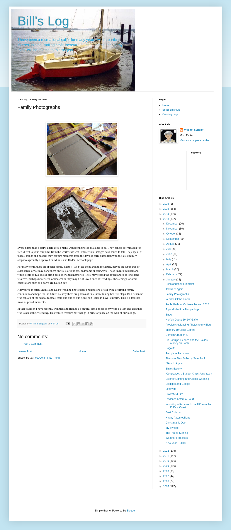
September (173, 238)
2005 (166, 486)
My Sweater (172, 427)
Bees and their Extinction (180, 283)
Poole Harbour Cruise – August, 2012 (187, 304)
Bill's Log (43, 21)
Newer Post (25, 351)
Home (82, 351)
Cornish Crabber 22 (177, 334)
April (169, 264)
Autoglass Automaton (178, 353)
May (169, 259)
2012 (166, 450)
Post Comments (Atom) (47, 357)
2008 (166, 471)
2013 (166, 219)
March (170, 269)
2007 (166, 476)
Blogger (131, 510)
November (172, 228)
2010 (166, 460)
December (172, 223)
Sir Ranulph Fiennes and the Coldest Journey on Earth (187, 342)
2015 (166, 208)
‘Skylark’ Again (174, 363)
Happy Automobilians (178, 417)
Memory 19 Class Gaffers (180, 329)
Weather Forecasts (177, 437)
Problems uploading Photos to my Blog (188, 324)
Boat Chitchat (173, 412)
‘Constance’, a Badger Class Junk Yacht (189, 373)
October (171, 233)
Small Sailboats (171, 109)
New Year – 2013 (175, 443)
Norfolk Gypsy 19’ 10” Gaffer (182, 319)
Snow (169, 314)
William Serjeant (194, 129)
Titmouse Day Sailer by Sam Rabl (185, 358)
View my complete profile (194, 140)
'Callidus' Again (174, 289)
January (171, 279)
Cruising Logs (170, 114)
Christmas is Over (176, 422)
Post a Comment (32, 343)
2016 (166, 203)
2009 (166, 466)
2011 (166, 455)
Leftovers (171, 388)
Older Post (138, 351)
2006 (166, 481)
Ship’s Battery (174, 368)
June (169, 254)
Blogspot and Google (178, 383)
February (171, 274)
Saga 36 (170, 348)
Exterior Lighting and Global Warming (187, 378)
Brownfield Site (174, 394)
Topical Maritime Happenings (182, 309)
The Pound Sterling (177, 432)
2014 (166, 214)
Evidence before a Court (180, 399)
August (170, 243)
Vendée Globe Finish (178, 299)
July (169, 248)
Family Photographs (177, 294)
